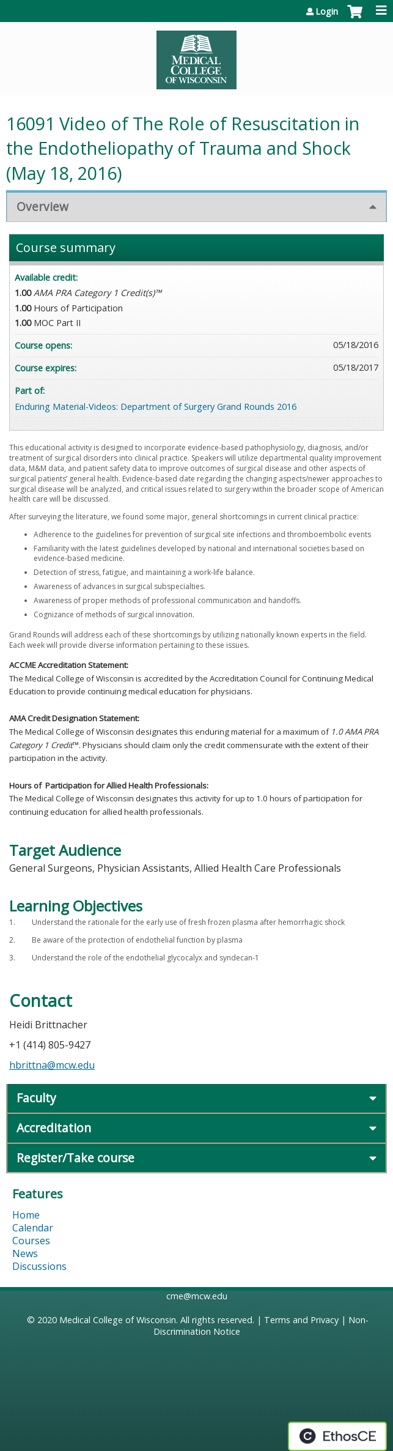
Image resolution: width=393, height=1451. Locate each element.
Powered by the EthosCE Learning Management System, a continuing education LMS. (337, 1436)
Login (326, 11)
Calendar (32, 1227)
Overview (42, 206)
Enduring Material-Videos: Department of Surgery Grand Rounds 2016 (155, 406)
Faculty (36, 1097)
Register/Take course (75, 1157)
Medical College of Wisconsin (117, 1320)
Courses (31, 1240)
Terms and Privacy (301, 1320)
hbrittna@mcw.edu (52, 1065)
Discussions (39, 1266)
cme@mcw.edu (196, 1296)
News (25, 1253)
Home (26, 1215)
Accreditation (54, 1127)
